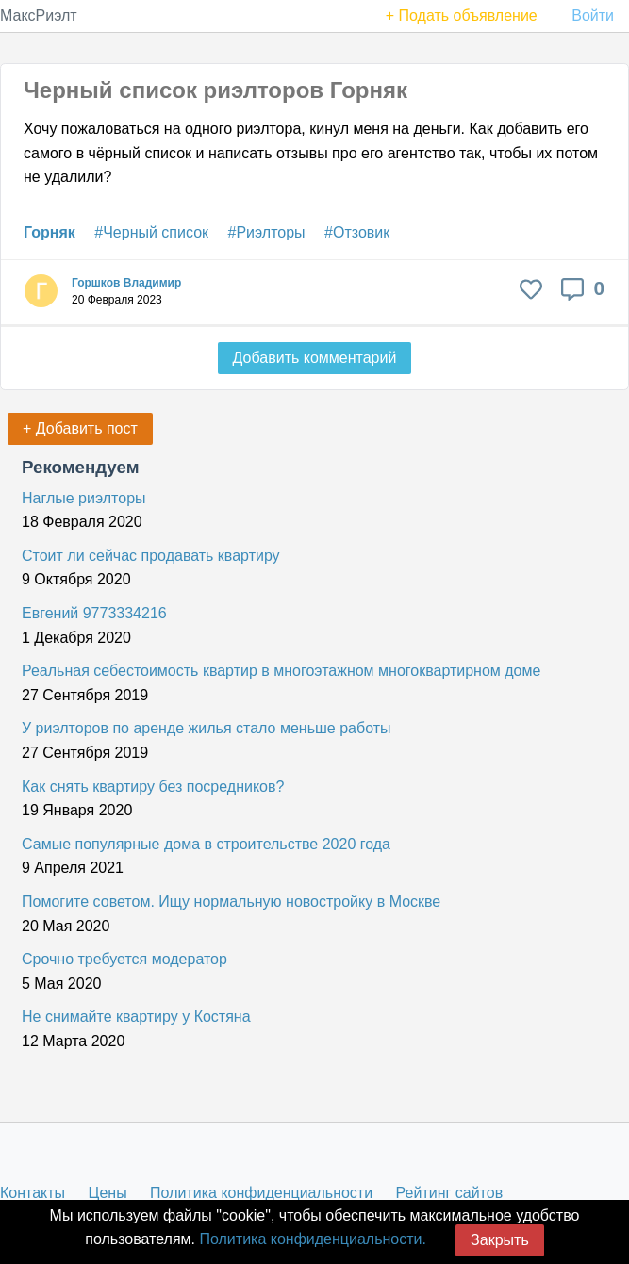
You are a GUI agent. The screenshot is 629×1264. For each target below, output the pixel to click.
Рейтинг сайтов (450, 1193)
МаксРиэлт (38, 16)
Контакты (32, 1193)
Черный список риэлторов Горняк (215, 90)
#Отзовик (356, 232)
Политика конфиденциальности (261, 1193)
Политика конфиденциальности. (312, 1239)
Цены (108, 1193)
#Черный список (151, 232)
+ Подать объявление (462, 16)
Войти (592, 16)
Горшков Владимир (126, 282)
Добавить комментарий (315, 358)
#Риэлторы (267, 232)
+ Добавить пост (80, 428)
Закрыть (500, 1240)
